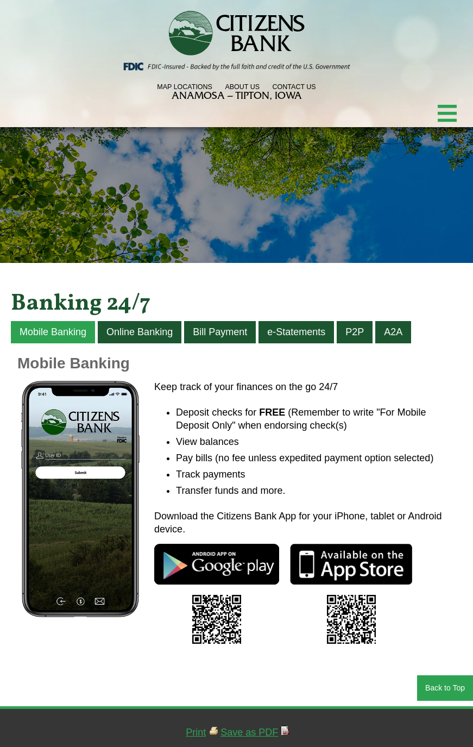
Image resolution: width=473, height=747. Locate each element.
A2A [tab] (393, 332)
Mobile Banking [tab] (53, 332)
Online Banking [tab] (139, 332)
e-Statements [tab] (296, 332)
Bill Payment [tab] (220, 332)
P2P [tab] (354, 332)
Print (196, 732)
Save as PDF (249, 732)
